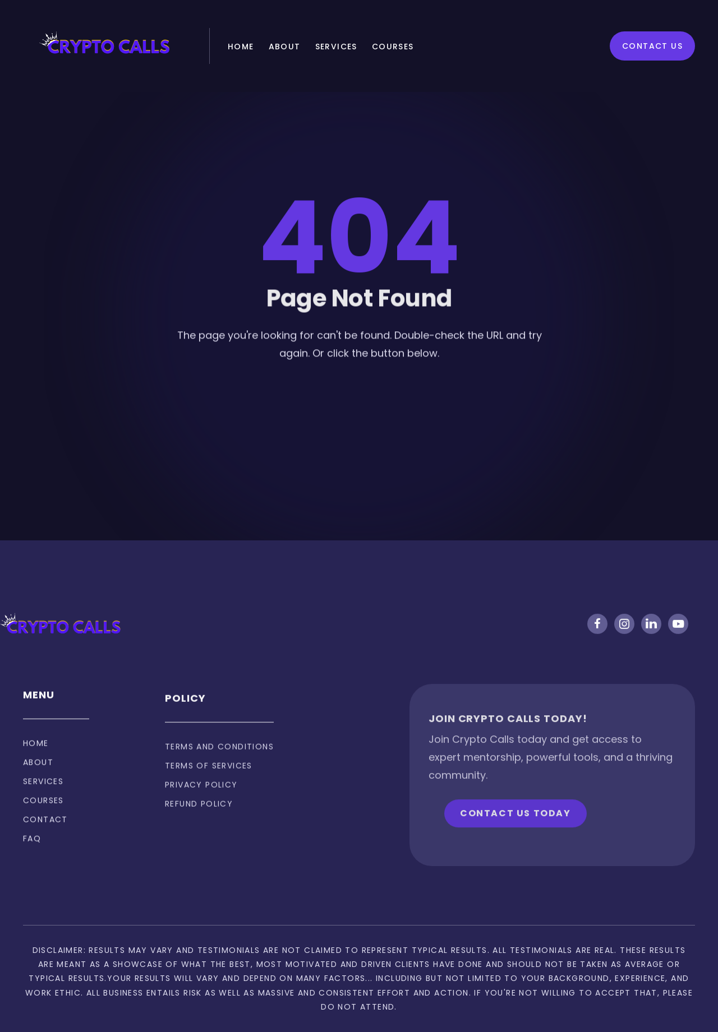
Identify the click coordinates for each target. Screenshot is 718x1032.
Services (336, 46)
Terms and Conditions (219, 767)
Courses (393, 46)
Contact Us (652, 46)
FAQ (32, 851)
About (285, 46)
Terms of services (208, 786)
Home (241, 46)
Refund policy (199, 824)
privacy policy (201, 805)
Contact (45, 831)
